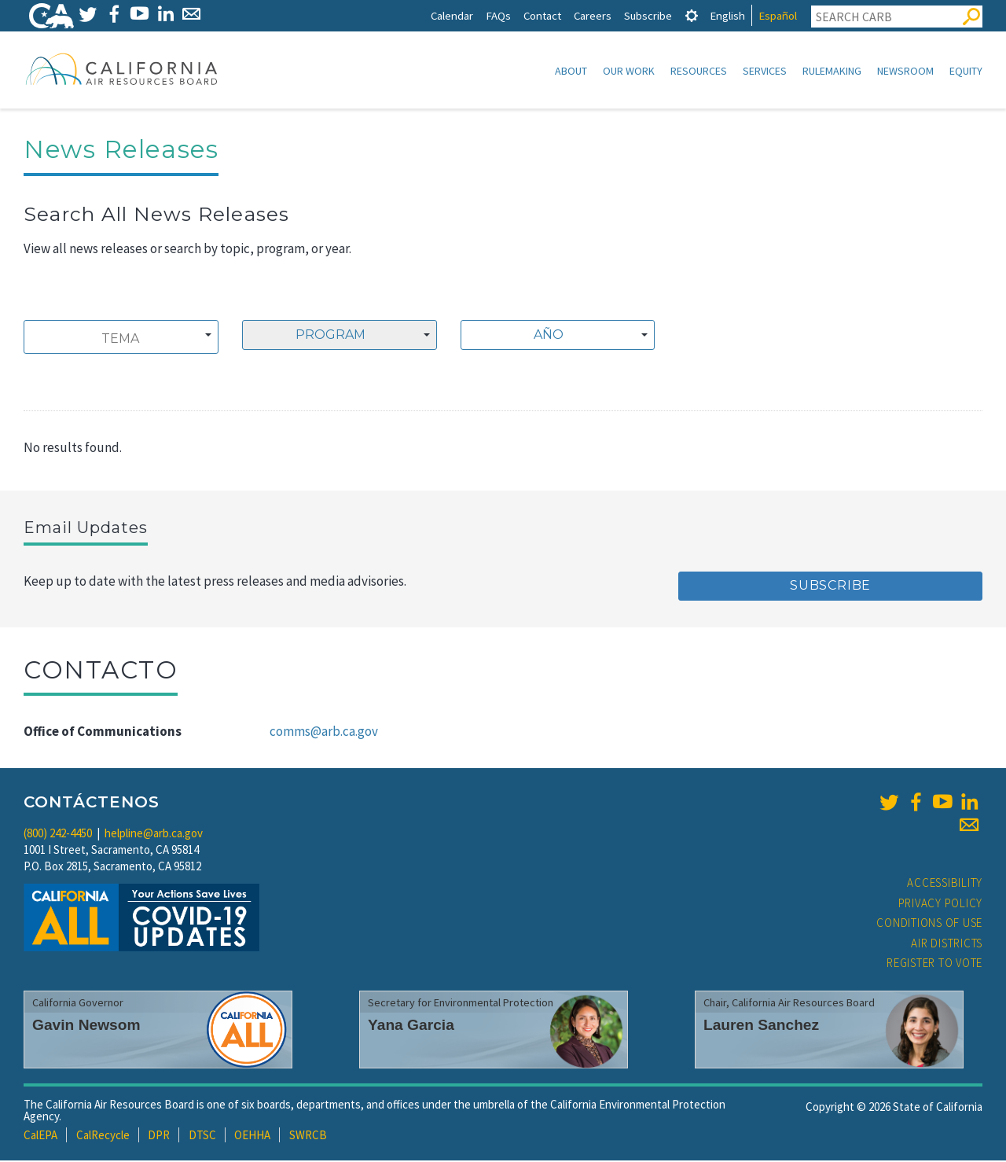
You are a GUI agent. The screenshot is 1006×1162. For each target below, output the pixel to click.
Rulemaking (831, 71)
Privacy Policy (940, 904)
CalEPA (40, 1136)
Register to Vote (934, 964)
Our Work (629, 71)
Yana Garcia (411, 1026)
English (727, 15)
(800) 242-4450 (58, 834)
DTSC (202, 1136)
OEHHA (252, 1136)
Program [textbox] (330, 336)
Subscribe (648, 15)
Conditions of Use (929, 924)
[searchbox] (120, 340)
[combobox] (121, 338)
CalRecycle (103, 1136)
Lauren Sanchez (761, 1026)
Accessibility (944, 884)
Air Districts (946, 944)
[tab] (692, 15)
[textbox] (553, 336)
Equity (965, 71)
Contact (542, 15)
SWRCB (308, 1136)
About (571, 71)
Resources (698, 71)
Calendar (452, 15)
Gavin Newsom (86, 1026)
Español (777, 15)
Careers (592, 15)
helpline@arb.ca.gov (154, 834)
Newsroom (905, 71)
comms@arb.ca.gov (324, 732)
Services (765, 71)
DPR (159, 1136)
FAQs (498, 15)
